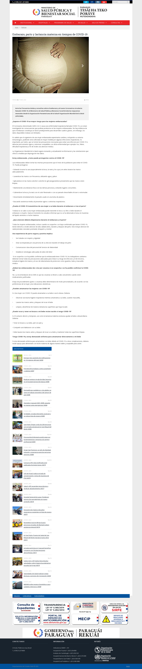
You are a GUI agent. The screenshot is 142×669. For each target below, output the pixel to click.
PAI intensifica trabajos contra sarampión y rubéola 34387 (37, 370)
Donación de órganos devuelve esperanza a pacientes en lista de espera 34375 (37, 512)
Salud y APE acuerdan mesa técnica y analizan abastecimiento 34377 (36, 487)
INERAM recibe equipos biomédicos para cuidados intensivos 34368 (37, 585)
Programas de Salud (63, 23)
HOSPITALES (43, 23)
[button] (18, 65)
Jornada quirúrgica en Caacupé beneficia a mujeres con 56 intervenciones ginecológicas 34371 (37, 550)
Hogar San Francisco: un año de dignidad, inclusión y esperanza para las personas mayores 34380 (37, 452)
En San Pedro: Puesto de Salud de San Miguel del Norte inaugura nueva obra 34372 (36, 537)
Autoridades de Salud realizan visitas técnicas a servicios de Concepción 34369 (37, 575)
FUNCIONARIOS (39, 596)
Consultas (115, 23)
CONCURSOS (27, 596)
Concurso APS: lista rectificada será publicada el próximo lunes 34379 (35, 464)
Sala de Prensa (98, 23)
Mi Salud (81, 23)
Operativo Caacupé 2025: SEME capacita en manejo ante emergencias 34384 (37, 404)
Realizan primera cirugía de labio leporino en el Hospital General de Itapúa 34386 (37, 380)
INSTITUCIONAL (26, 23)
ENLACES (17, 596)
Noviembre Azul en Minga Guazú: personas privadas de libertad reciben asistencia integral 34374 (36, 525)
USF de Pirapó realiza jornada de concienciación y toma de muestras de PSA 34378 (36, 476)
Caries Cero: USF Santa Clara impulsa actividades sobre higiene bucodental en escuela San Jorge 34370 (37, 563)
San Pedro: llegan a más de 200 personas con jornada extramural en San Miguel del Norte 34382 (37, 427)
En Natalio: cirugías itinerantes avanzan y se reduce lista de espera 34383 (37, 415)
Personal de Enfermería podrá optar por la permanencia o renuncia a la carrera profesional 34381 (37, 439)
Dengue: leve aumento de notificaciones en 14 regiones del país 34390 (37, 359)
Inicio (128, 666)
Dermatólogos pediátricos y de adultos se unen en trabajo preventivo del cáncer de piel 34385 (37, 392)
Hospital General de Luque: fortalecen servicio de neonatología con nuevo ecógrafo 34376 (36, 499)
